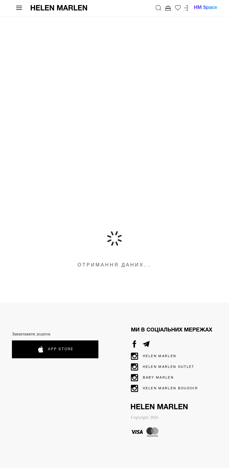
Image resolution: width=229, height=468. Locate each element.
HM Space (205, 8)
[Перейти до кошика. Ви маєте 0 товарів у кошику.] (168, 8)
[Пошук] (158, 7)
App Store (55, 349)
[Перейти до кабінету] (186, 7)
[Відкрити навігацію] (19, 8)
